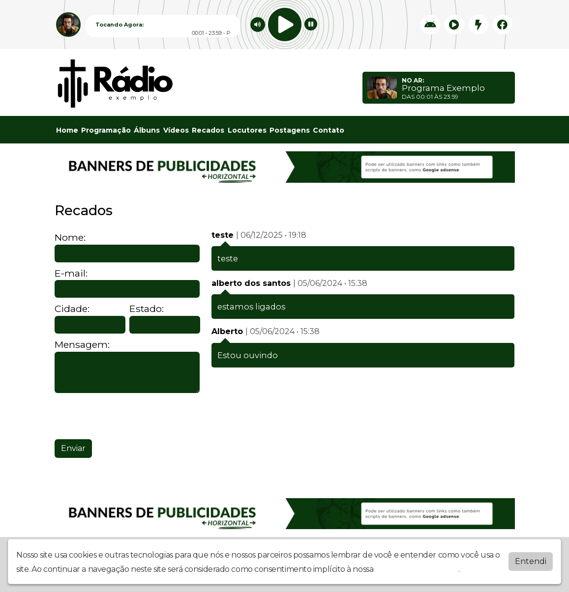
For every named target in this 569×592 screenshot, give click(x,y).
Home (67, 130)
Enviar (73, 448)
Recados (208, 130)
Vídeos (176, 130)
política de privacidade (417, 569)
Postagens (290, 130)
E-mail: (71, 273)
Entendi (530, 561)
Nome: (70, 237)
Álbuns (147, 130)
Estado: (146, 308)
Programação (106, 130)
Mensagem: (82, 344)
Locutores (247, 130)
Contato (328, 130)
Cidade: (72, 308)
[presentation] (129, 416)
